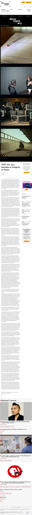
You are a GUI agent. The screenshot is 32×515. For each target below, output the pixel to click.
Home (1, 13)
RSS (27, 509)
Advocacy (29, 9)
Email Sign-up (17, 509)
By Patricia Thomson (3, 458)
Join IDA (29, 10)
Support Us (12, 509)
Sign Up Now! (26, 172)
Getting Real (2, 460)
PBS (1, 486)
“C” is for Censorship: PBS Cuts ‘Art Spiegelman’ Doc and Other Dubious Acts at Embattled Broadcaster (15, 482)
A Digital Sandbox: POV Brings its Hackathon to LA (14, 429)
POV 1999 (3, 497)
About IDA (3, 9)
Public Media (9, 460)
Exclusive (2, 426)
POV (2, 395)
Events (11, 9)
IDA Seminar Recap (3, 493)
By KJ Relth (2, 491)
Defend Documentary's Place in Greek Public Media (26, 223)
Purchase (28, 16)
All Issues (12, 16)
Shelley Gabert (5, 172)
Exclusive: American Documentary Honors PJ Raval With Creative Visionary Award (15, 422)
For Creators (20, 9)
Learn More (26, 241)
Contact (1, 510)
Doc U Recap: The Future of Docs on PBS (11, 489)
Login (23, 2)
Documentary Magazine (5, 10)
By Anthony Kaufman (3, 484)
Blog (4, 509)
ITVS (13, 486)
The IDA (1, 509)
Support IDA (29, 2)
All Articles (4, 16)
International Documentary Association (5, 4)
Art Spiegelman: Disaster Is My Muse (25, 486)
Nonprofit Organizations (8, 426)
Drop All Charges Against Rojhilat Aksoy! (26, 211)
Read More (24, 198)
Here (26, 189)
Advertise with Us (23, 509)
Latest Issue (20, 16)
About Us (7, 509)
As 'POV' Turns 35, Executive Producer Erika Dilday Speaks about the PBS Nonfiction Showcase (16, 456)
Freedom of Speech (5, 486)
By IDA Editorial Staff (3, 424)
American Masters (17, 486)
